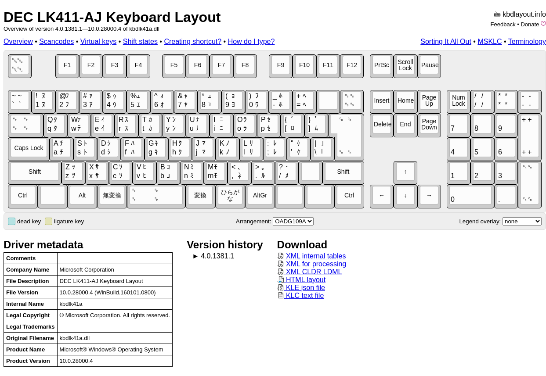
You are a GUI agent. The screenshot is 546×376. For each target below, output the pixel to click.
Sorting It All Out (445, 41)
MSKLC (489, 41)
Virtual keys (98, 41)
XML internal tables (311, 256)
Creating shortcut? (192, 41)
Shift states (140, 41)
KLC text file (300, 295)
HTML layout (301, 279)
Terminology (527, 41)
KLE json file (301, 287)
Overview (18, 41)
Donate (530, 24)
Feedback (503, 24)
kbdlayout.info (524, 14)
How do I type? (251, 41)
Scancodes (56, 41)
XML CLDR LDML (309, 272)
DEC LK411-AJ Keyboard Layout (112, 17)
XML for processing (312, 264)
